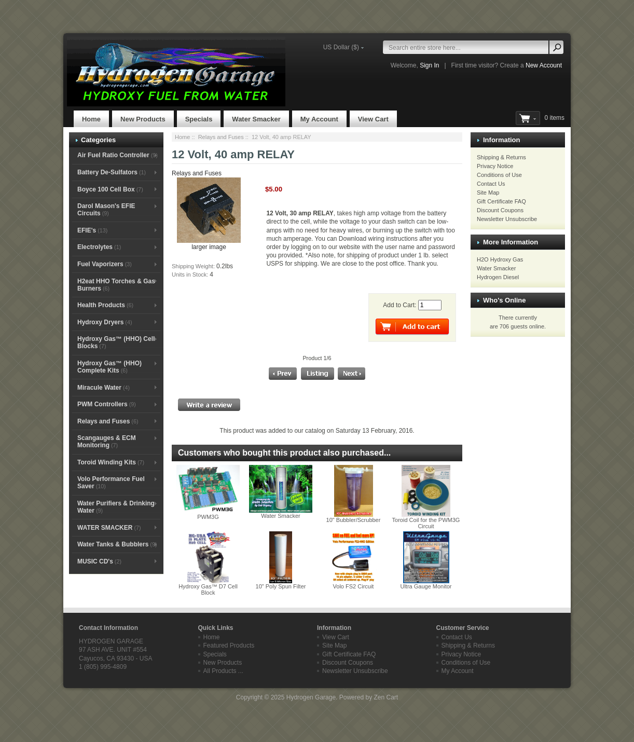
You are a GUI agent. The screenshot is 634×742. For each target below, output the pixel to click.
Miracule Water (103, 387)
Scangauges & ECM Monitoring (106, 441)
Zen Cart (386, 697)
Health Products (105, 305)
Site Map (488, 192)
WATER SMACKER (109, 527)
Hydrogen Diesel (498, 277)
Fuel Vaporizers (104, 264)
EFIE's (92, 230)
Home (91, 119)
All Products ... (223, 671)
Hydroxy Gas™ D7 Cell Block (208, 589)
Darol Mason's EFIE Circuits (106, 209)
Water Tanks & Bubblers (117, 544)
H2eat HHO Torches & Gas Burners (116, 285)
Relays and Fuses (221, 137)
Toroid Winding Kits (110, 462)
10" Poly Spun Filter (281, 586)
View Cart (373, 119)
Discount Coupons (500, 210)
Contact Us (491, 184)
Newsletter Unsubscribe (507, 219)
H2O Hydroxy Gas (500, 259)
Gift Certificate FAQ (501, 201)
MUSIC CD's (99, 561)
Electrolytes (99, 247)
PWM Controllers (106, 404)
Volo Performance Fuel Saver (111, 482)
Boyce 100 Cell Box (110, 189)
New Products (143, 119)
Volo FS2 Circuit (353, 586)
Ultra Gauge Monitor (425, 586)
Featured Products (229, 645)
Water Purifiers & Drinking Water (116, 507)
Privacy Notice (495, 166)
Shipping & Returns (501, 157)
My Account (319, 119)
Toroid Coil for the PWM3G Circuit (426, 523)
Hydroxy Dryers (104, 322)
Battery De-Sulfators (111, 172)
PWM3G (208, 517)
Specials (199, 119)
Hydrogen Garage (311, 697)
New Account (544, 65)
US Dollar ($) (341, 47)
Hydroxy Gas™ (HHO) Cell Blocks (116, 342)
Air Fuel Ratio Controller (117, 155)
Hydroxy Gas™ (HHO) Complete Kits (109, 367)
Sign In (429, 65)
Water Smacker (256, 119)
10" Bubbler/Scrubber (353, 520)
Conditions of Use (499, 175)
